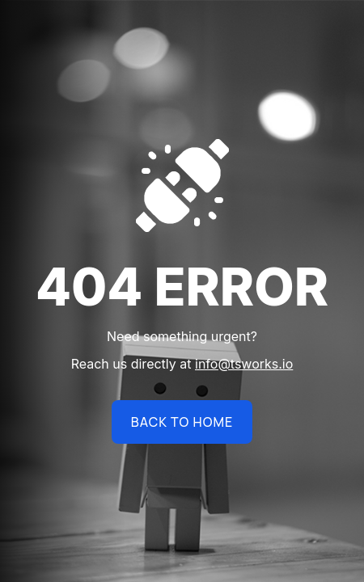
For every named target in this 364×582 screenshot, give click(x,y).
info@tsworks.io (244, 364)
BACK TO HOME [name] (182, 422)
